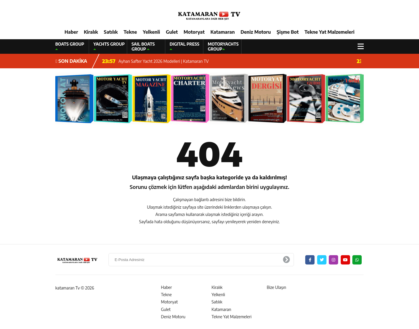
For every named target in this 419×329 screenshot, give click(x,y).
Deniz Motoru (256, 32)
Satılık (111, 32)
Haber (71, 32)
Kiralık (91, 32)
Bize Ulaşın (276, 287)
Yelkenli (151, 32)
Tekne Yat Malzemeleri (329, 32)
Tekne (130, 32)
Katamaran (222, 32)
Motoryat (194, 32)
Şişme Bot (288, 32)
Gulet (172, 32)
